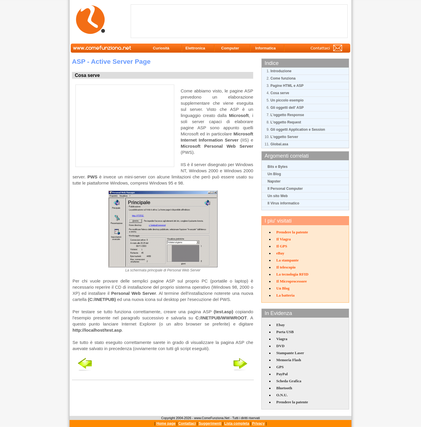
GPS (280, 367)
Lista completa (236, 423)
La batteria (285, 295)
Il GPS (281, 246)
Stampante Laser (290, 353)
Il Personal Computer (285, 189)
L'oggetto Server (284, 137)
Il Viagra (283, 239)
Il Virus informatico (283, 203)
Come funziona (283, 78)
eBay (280, 253)
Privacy (258, 423)
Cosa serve (279, 93)
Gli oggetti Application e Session (297, 130)
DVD (280, 346)
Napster (274, 181)
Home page (166, 423)
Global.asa (279, 144)
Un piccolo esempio (286, 100)
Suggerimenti (210, 423)
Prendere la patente (292, 232)
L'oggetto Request (285, 122)
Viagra (281, 339)
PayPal (282, 374)
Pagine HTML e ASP (286, 86)
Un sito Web (278, 196)
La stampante (287, 260)
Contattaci (187, 423)
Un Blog (274, 174)
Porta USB (285, 332)
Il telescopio (286, 267)
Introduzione (280, 71)
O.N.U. (282, 395)
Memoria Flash (288, 360)
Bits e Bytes (278, 167)
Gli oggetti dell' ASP (287, 108)
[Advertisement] (240, 21)
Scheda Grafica (288, 381)
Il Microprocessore (291, 281)
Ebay (280, 325)
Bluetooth (284, 388)
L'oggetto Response (287, 115)
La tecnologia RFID (292, 274)
